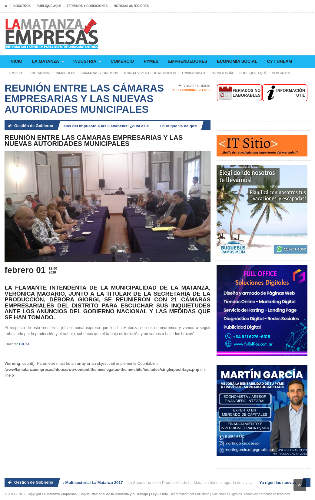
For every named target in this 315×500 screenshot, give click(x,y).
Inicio (15, 61)
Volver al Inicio (194, 86)
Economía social (237, 61)
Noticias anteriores (131, 6)
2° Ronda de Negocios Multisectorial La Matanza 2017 (74, 482)
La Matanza (48, 62)
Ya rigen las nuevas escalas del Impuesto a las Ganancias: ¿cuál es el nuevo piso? (98, 126)
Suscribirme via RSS (191, 90)
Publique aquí (49, 6)
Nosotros (22, 6)
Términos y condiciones (87, 6)
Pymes (151, 61)
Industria (87, 62)
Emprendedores (187, 61)
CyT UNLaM (279, 61)
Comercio (122, 61)
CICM (24, 344)
